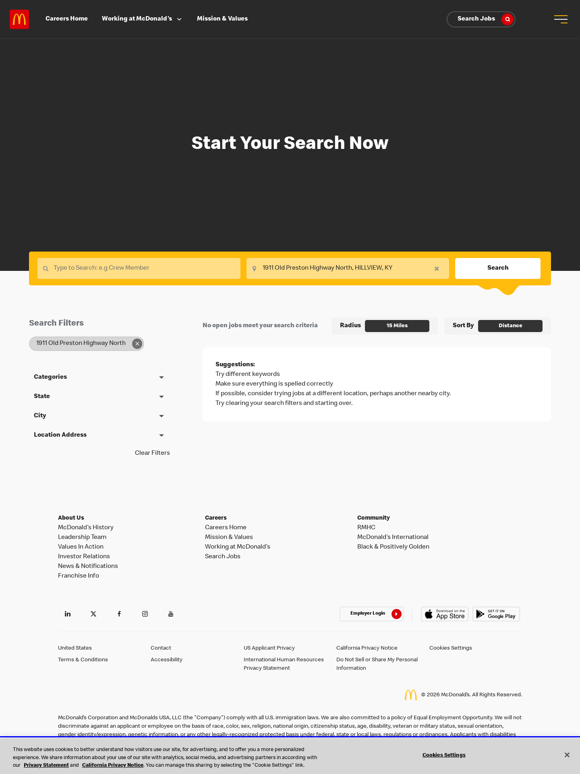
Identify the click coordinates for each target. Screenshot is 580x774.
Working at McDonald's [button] (142, 19)
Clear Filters (152, 453)
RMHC (366, 528)
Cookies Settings (450, 648)
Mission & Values (222, 19)
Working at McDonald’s (237, 547)
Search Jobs (486, 19)
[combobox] (348, 268)
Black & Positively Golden (393, 547)
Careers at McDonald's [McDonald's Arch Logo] (19, 19)
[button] (560, 19)
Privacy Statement (46, 765)
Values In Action (81, 547)
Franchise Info (78, 576)
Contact (161, 648)
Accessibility (166, 660)
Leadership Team (82, 538)
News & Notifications (88, 566)
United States (75, 648)
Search (498, 268)
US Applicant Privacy (269, 648)
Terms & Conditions (83, 660)
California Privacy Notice (367, 648)
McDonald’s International (393, 538)
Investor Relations (84, 557)
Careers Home (67, 19)
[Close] (567, 755)
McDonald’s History (86, 528)
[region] (290, 756)
